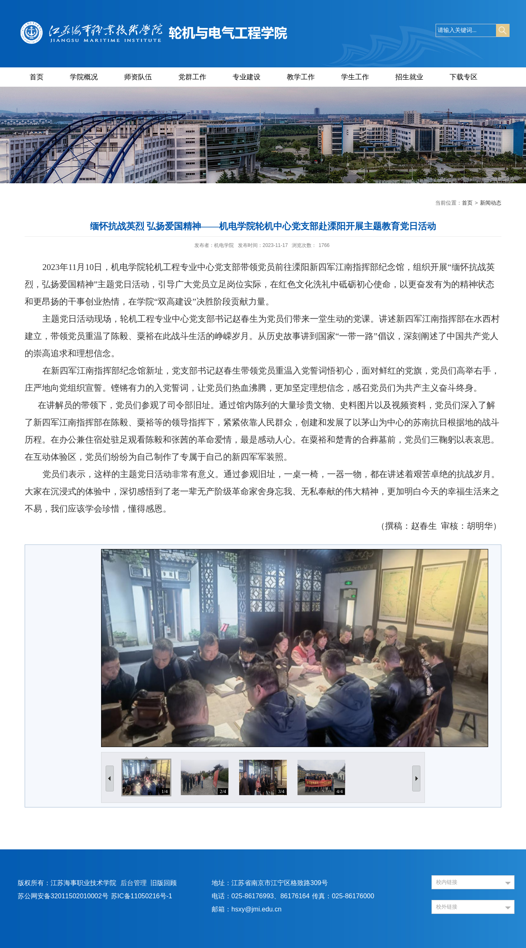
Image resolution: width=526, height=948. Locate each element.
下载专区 (464, 77)
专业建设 (247, 77)
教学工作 (301, 77)
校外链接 (446, 907)
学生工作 (355, 77)
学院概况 (84, 77)
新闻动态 (490, 203)
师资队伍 (138, 77)
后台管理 (133, 882)
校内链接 (446, 882)
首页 (37, 77)
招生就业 (409, 77)
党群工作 (192, 77)
